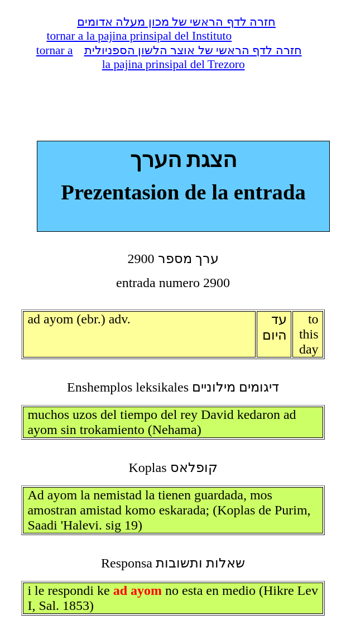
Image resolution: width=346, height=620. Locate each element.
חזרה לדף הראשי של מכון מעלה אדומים (176, 21)
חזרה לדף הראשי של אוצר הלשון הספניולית (193, 50)
